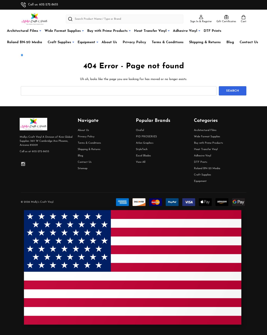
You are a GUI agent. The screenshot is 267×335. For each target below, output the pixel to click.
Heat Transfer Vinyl (150, 31)
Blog (230, 42)
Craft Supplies (59, 42)
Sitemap (83, 168)
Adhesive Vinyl (185, 31)
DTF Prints (212, 31)
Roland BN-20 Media (24, 42)
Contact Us (249, 42)
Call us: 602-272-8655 (39, 4)
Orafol (140, 130)
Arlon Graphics (144, 143)
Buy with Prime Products (107, 31)
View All (140, 162)
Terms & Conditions (168, 42)
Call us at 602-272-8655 (34, 151)
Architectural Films (22, 31)
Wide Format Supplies (63, 31)
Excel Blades (143, 155)
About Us (109, 42)
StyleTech (141, 149)
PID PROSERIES (146, 136)
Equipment (86, 42)
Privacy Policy (134, 42)
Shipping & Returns (205, 42)
